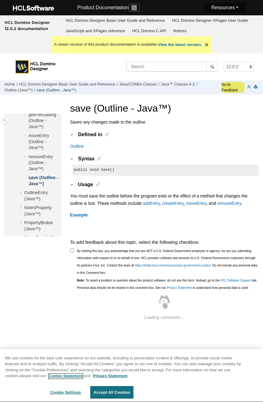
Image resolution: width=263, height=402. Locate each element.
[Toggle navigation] (134, 8)
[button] (26, 115)
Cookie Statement (66, 378)
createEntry (173, 203)
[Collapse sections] (249, 87)
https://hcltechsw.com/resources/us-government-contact (173, 266)
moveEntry (196, 203)
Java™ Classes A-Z (178, 84)
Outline (76, 146)
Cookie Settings (65, 395)
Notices (179, 31)
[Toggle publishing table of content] (5, 120)
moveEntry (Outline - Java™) (39, 141)
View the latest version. (180, 44)
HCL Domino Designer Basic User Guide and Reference (115, 20)
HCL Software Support (235, 281)
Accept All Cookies (112, 395)
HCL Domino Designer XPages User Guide (210, 20)
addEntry (151, 203)
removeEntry (229, 203)
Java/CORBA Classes (138, 84)
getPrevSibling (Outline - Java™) (42, 120)
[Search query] (172, 66)
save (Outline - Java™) (56, 90)
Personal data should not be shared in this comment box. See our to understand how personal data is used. (163, 288)
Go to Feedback (230, 87)
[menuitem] (115, 20)
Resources (222, 7)
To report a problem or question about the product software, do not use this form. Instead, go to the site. (167, 281)
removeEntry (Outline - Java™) (41, 162)
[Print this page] (256, 87)
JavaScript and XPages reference (95, 31)
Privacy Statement (179, 288)
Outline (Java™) (19, 90)
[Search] (212, 66)
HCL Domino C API (149, 31)
